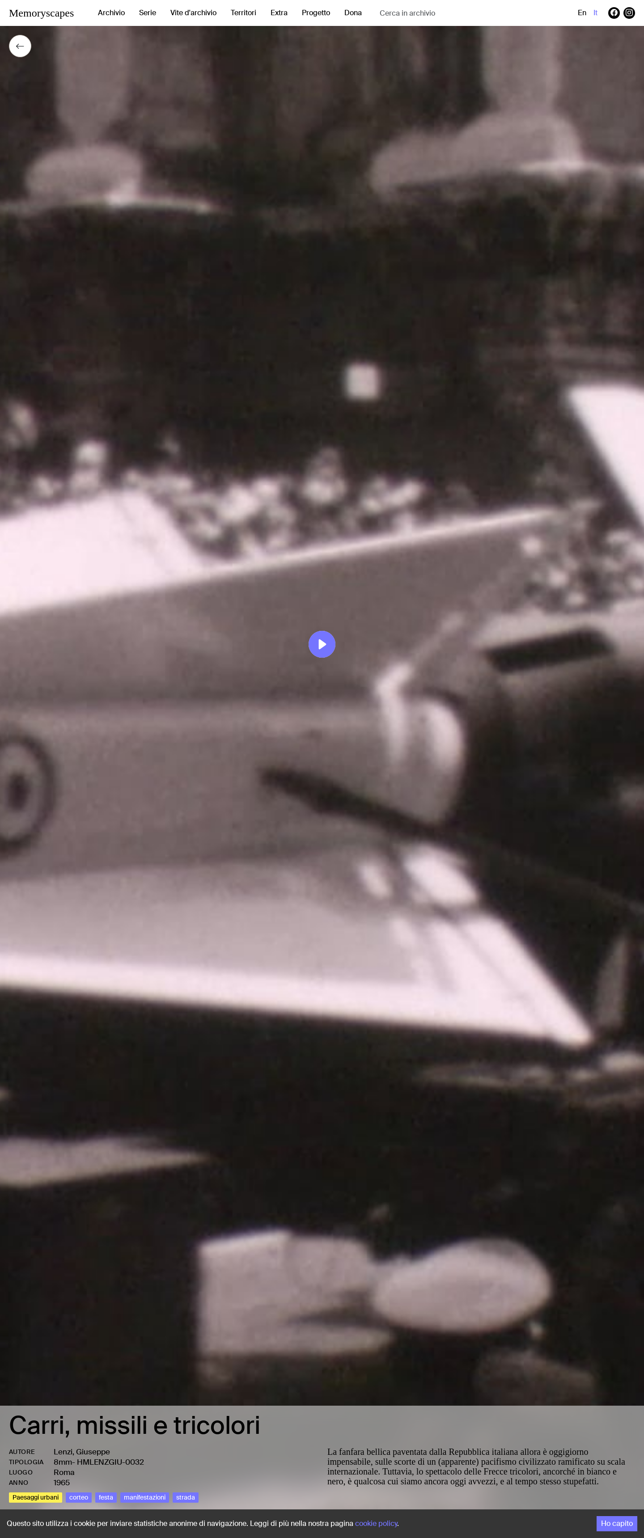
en (582, 12)
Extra (279, 12)
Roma (64, 1472)
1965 (62, 1482)
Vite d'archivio (193, 12)
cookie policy (376, 1523)
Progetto (316, 12)
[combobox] (451, 13)
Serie (147, 12)
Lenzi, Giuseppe (82, 1452)
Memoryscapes (41, 13)
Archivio (111, 12)
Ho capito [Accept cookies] (617, 1523)
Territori (243, 12)
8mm (63, 1462)
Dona (353, 12)
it (595, 12)
